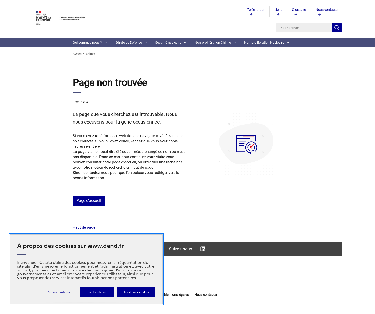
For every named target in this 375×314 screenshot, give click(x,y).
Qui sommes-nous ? (87, 42)
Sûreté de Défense (128, 42)
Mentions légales (176, 295)
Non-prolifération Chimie (213, 42)
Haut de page (84, 227)
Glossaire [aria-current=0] (299, 9)
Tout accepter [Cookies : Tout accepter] (136, 292)
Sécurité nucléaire (168, 42)
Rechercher (337, 27)
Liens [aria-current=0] (278, 9)
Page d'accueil (89, 200)
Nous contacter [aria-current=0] (327, 9)
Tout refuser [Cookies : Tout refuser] (97, 292)
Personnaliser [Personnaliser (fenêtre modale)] (58, 292)
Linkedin (203, 249)
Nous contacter (205, 295)
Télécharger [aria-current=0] (256, 9)
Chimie (90, 53)
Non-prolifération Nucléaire (264, 42)
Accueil (78, 53)
